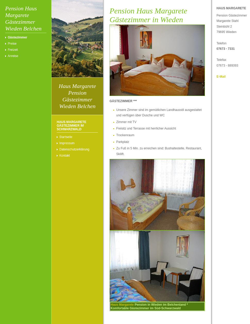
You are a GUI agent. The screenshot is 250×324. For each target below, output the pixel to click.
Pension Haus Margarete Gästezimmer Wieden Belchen (23, 18)
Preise (12, 43)
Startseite (65, 137)
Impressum (66, 143)
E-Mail (221, 76)
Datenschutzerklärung (74, 149)
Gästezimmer (17, 37)
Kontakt (64, 155)
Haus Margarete (122, 304)
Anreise (13, 56)
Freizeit (13, 50)
